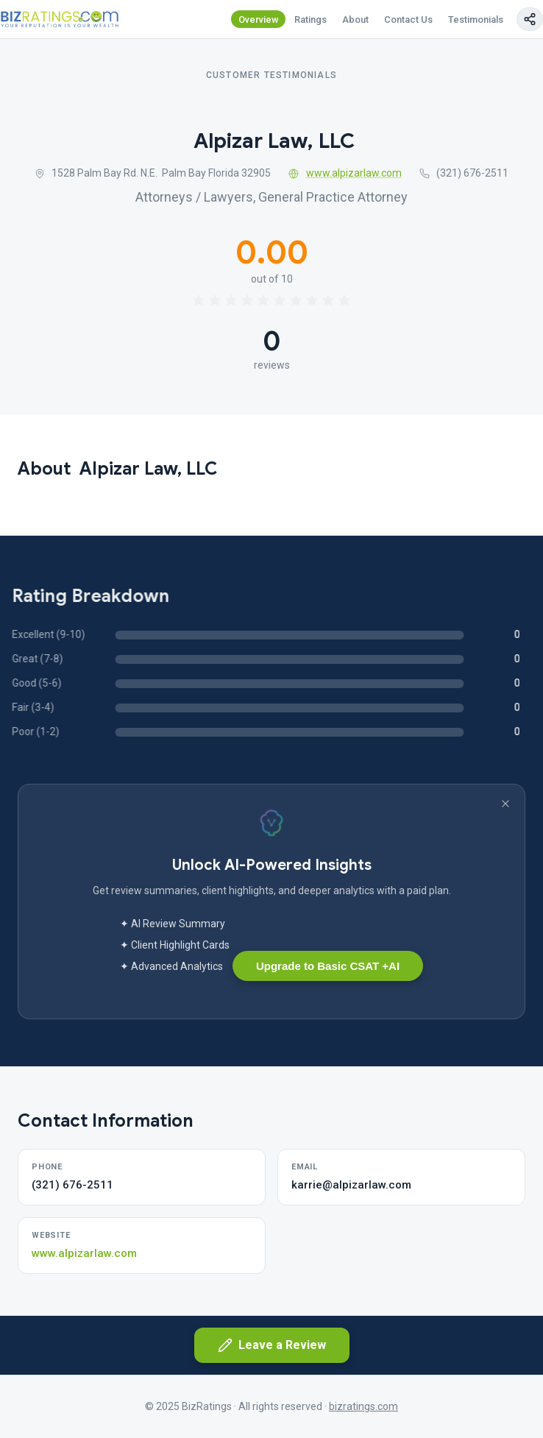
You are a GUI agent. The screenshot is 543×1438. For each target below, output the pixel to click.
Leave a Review (272, 1345)
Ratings (310, 19)
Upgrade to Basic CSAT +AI (328, 966)
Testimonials (475, 19)
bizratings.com (363, 1406)
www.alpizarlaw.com (345, 173)
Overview (258, 19)
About (355, 19)
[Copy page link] (530, 19)
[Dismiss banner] (505, 803)
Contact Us (408, 19)
